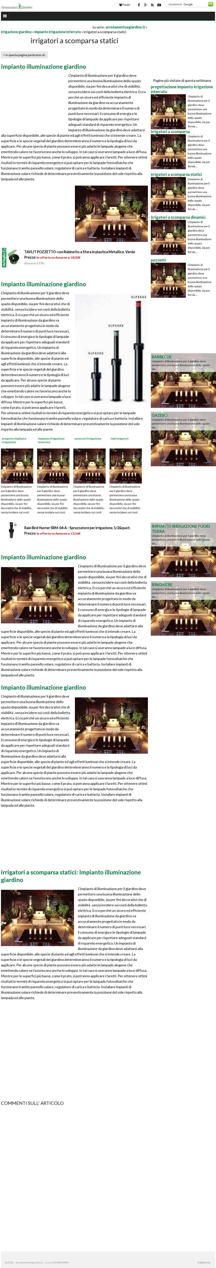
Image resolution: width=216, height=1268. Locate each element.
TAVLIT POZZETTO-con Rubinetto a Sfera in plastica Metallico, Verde (79, 252)
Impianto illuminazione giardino (43, 66)
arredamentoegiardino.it (125, 27)
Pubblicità (204, 1262)
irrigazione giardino (16, 32)
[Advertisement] (46, 27)
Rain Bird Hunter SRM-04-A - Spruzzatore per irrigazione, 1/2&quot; (77, 528)
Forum (124, 4)
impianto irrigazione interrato (57, 32)
